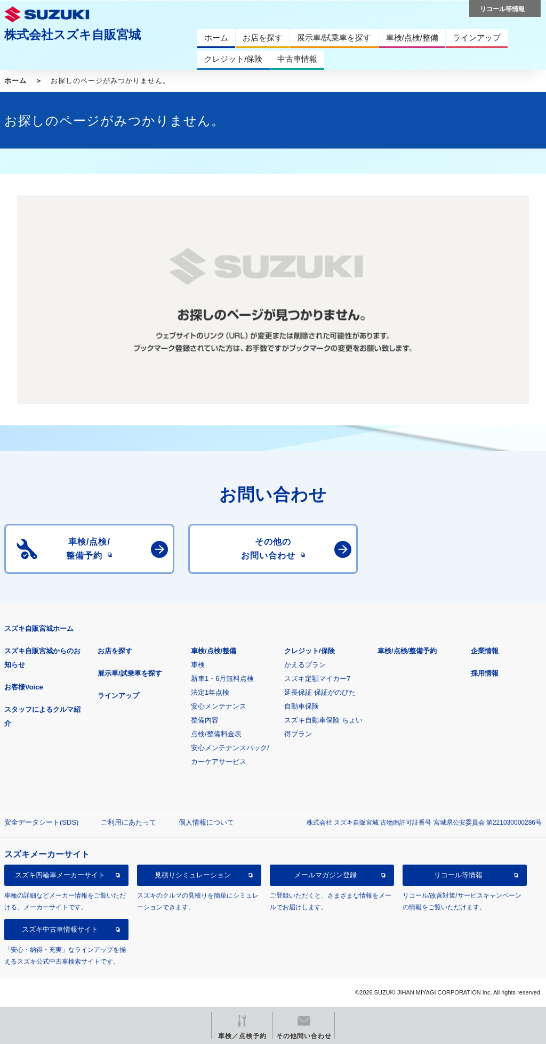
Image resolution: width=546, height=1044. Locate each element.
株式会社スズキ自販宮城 (72, 35)
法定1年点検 (210, 692)
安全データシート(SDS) (41, 822)
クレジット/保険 (309, 651)
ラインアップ (118, 696)
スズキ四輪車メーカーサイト (60, 875)
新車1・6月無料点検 (222, 679)
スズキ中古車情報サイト (60, 929)
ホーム (15, 81)
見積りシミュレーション (193, 875)
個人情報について (206, 822)
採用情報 (485, 673)
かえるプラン (305, 665)
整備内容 (205, 720)
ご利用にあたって (128, 822)
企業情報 (485, 651)
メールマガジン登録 (325, 875)
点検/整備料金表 (216, 734)
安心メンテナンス (218, 706)
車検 (198, 665)
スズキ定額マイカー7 (317, 679)
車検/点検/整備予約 (407, 651)
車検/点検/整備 (213, 651)
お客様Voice (23, 687)
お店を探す (115, 651)
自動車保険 (301, 706)
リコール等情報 (458, 875)
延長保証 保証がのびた (320, 692)
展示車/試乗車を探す (130, 673)
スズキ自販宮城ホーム (39, 628)
